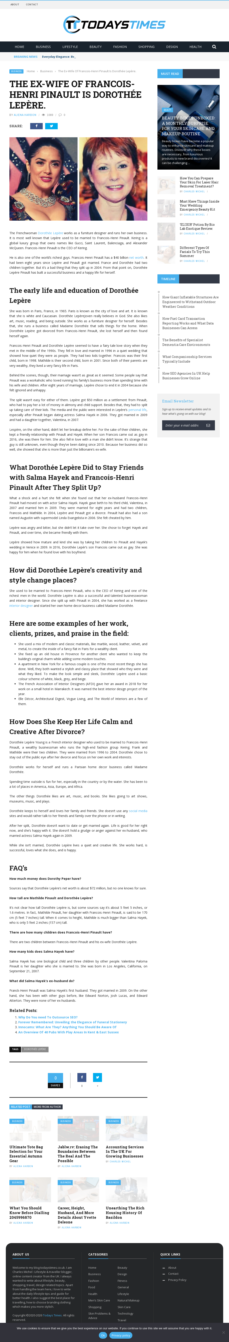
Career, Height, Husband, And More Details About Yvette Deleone (77, 1215)
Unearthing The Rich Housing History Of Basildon (125, 1213)
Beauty (95, 47)
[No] (223, 1332)
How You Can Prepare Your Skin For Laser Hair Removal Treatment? (199, 182)
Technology (125, 1313)
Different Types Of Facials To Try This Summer (195, 252)
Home (19, 47)
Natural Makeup (129, 1300)
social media (138, 811)
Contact (32, 4)
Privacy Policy (177, 1280)
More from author (47, 1107)
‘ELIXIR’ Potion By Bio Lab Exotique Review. (197, 226)
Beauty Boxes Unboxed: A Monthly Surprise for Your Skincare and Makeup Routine (188, 125)
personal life (137, 410)
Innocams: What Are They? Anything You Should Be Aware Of (67, 1027)
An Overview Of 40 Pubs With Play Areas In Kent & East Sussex (68, 1032)
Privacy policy (121, 1335)
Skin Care (124, 1307)
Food (91, 1287)
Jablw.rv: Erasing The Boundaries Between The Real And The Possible (78, 1154)
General (123, 1287)
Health (195, 47)
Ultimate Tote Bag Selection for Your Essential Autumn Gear (26, 1154)
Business (43, 47)
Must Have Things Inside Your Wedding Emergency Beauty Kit (199, 205)
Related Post (20, 1107)
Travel (122, 1320)
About (15, 4)
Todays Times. (52, 1315)
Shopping (146, 47)
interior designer (21, 605)
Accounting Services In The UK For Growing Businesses (125, 1152)
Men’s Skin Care (99, 1300)
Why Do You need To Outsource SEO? (48, 1017)
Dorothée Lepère (50, 233)
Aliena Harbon (25, 115)
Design (172, 47)
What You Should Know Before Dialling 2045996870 (29, 1213)
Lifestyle (70, 47)
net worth (136, 257)
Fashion (120, 47)
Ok (103, 1335)
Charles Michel (120, 1161)
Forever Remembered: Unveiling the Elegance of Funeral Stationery (72, 1022)
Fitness (122, 1281)
